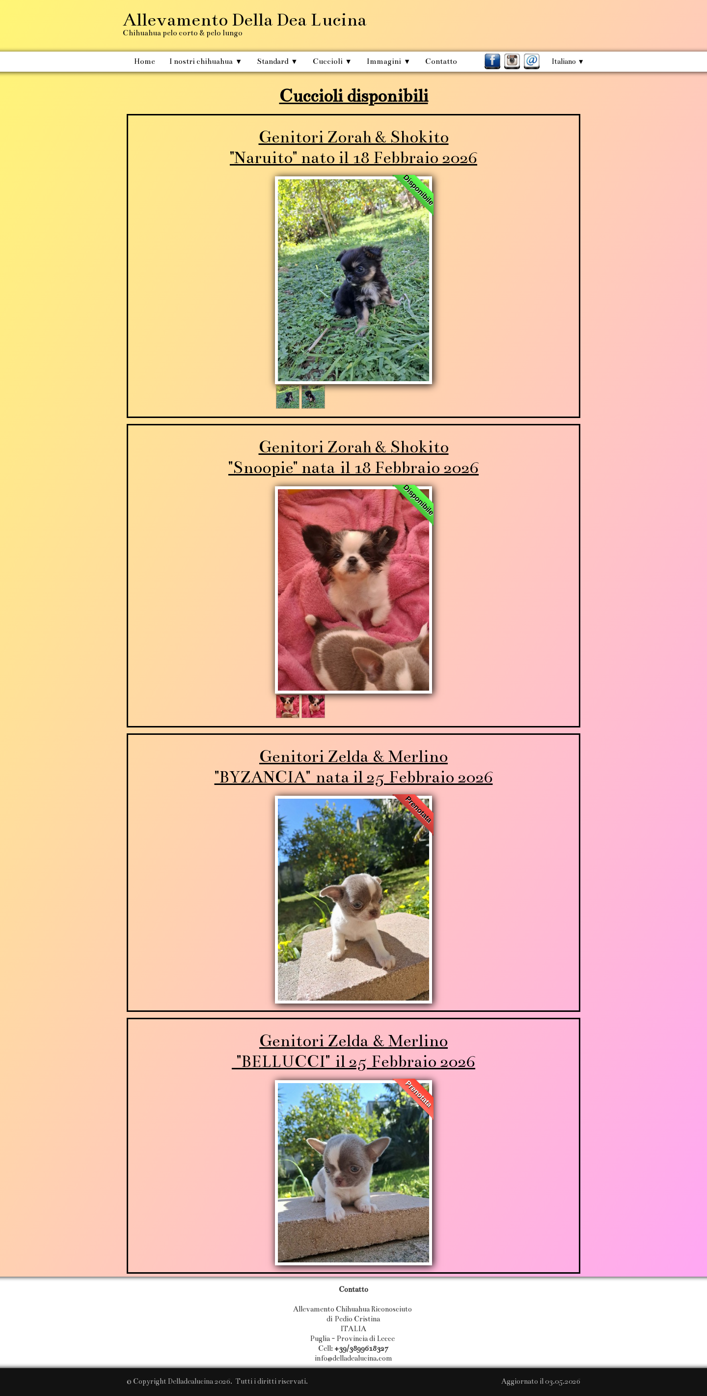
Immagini (388, 61)
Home (144, 61)
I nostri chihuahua (205, 61)
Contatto (441, 61)
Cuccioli (332, 61)
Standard (277, 61)
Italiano (567, 61)
